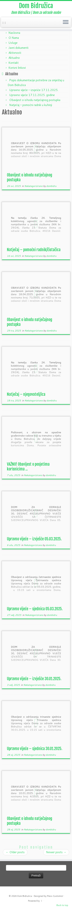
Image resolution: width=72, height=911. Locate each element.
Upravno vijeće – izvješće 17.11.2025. (33, 90)
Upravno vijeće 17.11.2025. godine (32, 95)
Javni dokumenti (18, 48)
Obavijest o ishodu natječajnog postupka (34, 100)
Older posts (15, 852)
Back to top (62, 905)
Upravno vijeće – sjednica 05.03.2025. (35, 608)
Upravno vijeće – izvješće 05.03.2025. (34, 539)
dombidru (51, 186)
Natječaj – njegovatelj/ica (26, 394)
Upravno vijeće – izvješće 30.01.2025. (34, 678)
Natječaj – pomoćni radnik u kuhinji (30, 105)
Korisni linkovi (17, 68)
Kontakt (13, 63)
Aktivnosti (14, 53)
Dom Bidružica (36, 6)
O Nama (13, 38)
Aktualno (14, 58)
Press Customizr (55, 896)
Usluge (12, 43)
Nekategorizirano (33, 186)
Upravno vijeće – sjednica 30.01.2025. (34, 748)
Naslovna (14, 33)
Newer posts (56, 852)
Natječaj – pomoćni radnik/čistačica (33, 249)
